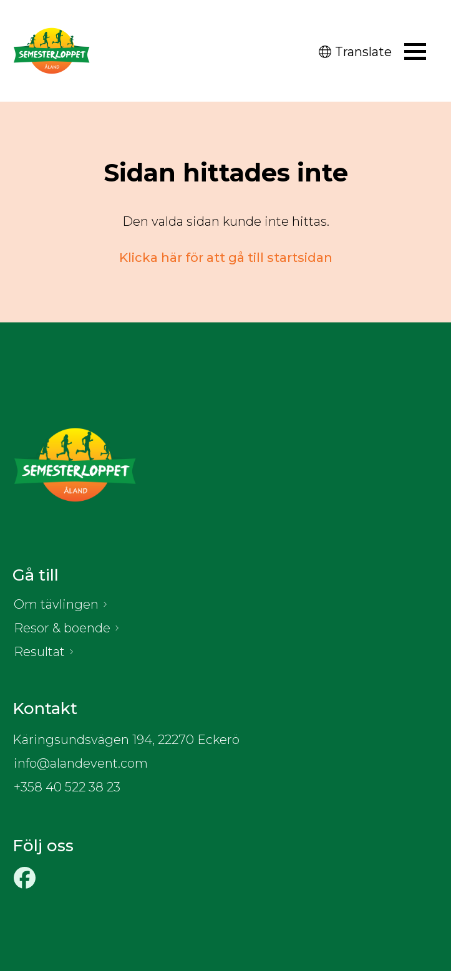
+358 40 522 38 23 (67, 787)
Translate (355, 51)
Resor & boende (62, 628)
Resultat (39, 651)
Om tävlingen (56, 604)
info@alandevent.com (81, 763)
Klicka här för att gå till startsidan (225, 257)
